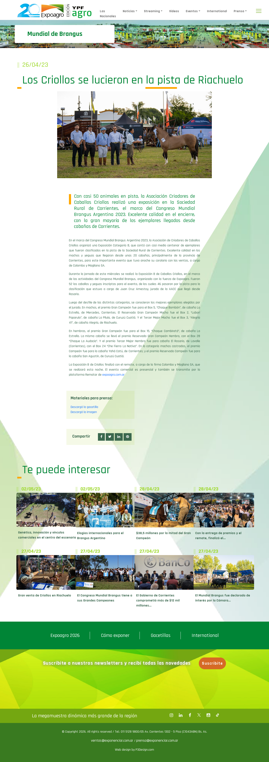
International (217, 11)
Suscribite (212, 663)
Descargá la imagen (84, 412)
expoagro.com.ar (113, 375)
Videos (174, 11)
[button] (101, 437)
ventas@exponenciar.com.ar (112, 740)
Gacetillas (160, 635)
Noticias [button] (129, 11)
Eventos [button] (192, 11)
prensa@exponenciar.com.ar (157, 740)
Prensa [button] (239, 11)
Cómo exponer (115, 635)
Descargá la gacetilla (84, 407)
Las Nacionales (108, 13)
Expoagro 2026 (65, 635)
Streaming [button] (152, 11)
